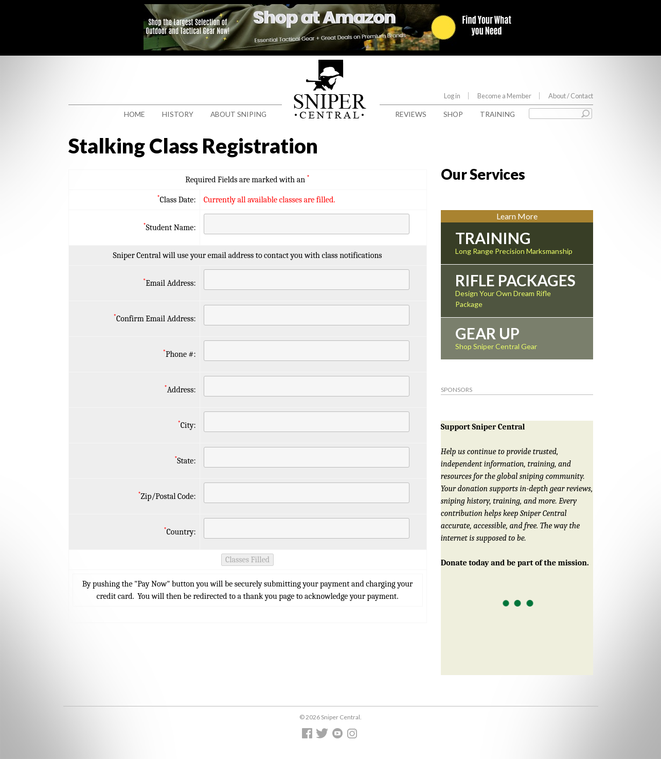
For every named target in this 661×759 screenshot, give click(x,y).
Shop (453, 114)
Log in (452, 95)
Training (497, 114)
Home (134, 114)
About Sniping (238, 114)
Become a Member (504, 95)
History (177, 114)
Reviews (410, 114)
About (570, 95)
